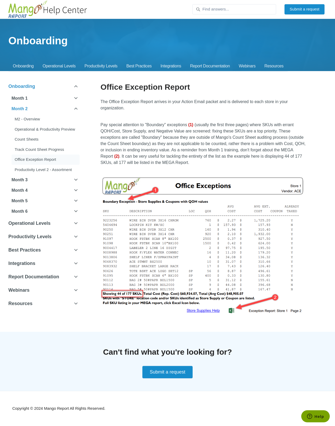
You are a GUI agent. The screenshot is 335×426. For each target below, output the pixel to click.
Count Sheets (26, 139)
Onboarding (23, 66)
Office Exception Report (35, 159)
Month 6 (19, 211)
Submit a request (304, 9)
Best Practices (139, 66)
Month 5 (19, 201)
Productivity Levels (101, 66)
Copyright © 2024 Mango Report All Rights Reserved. (58, 408)
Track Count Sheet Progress (39, 149)
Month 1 (19, 98)
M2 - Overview (27, 119)
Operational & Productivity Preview (45, 129)
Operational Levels (59, 66)
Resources (273, 66)
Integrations (170, 66)
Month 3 (19, 180)
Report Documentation (210, 66)
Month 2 (19, 108)
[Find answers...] (234, 9)
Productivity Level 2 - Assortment (43, 169)
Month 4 (19, 190)
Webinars (247, 66)
